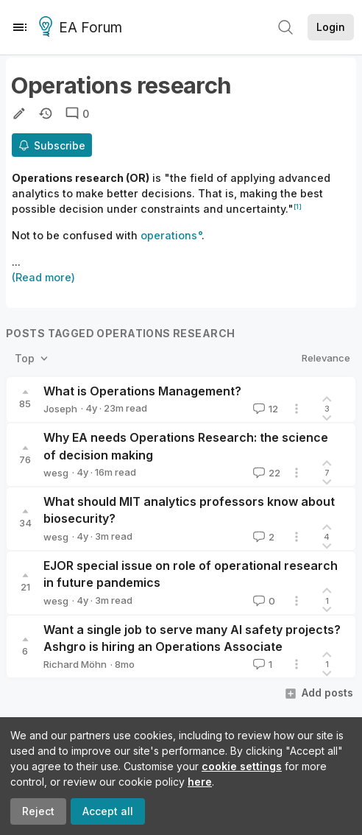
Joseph (60, 409)
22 (265, 472)
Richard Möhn (75, 664)
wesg (55, 473)
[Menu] (20, 27)
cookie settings (242, 766)
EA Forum (82, 27)
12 (264, 408)
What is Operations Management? (142, 391)
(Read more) (43, 277)
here (200, 781)
